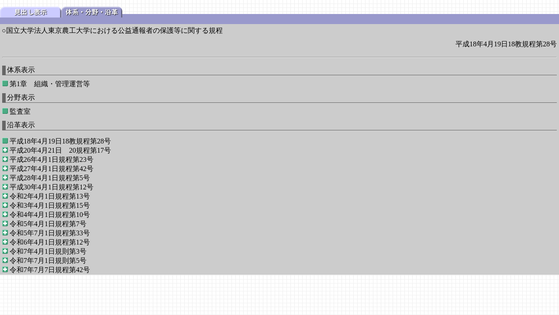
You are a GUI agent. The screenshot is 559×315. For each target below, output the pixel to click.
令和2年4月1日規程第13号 (50, 196)
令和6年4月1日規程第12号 (50, 242)
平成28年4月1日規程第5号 (50, 178)
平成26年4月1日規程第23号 (51, 159)
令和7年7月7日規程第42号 (50, 269)
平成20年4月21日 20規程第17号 (60, 150)
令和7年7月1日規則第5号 (48, 260)
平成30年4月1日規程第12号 (51, 187)
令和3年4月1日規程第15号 (50, 205)
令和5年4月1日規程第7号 (48, 224)
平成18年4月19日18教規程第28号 (60, 141)
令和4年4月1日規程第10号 (50, 214)
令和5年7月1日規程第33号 (50, 233)
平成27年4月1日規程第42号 (51, 168)
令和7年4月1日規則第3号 (48, 251)
